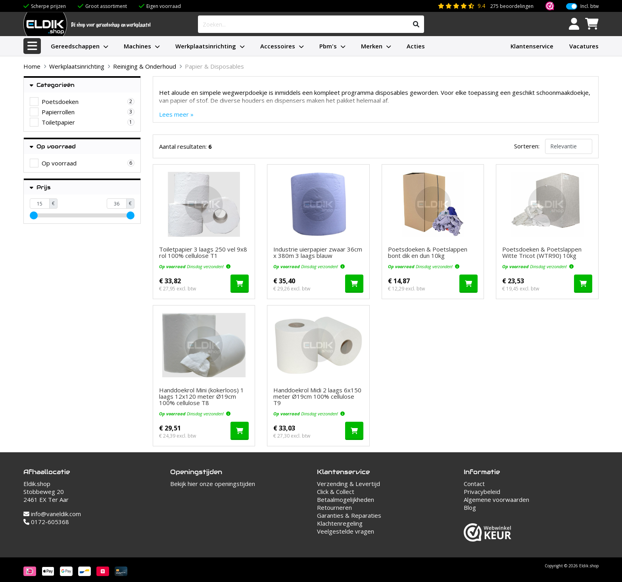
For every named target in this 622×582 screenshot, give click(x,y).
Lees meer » (176, 114)
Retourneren (334, 507)
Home (31, 66)
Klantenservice (532, 46)
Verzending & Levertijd (348, 484)
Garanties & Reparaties (349, 515)
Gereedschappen (75, 46)
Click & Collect (335, 492)
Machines (137, 46)
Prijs (40, 187)
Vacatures (584, 46)
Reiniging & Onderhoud (144, 66)
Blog (470, 507)
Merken (371, 46)
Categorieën (52, 85)
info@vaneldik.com (52, 514)
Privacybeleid (482, 492)
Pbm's (328, 46)
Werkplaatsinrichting (205, 46)
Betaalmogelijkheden (345, 499)
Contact (474, 484)
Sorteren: (526, 146)
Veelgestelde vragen (345, 531)
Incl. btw (589, 6)
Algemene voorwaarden (496, 499)
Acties (416, 46)
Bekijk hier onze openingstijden (212, 484)
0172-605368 (46, 522)
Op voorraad (53, 146)
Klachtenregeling (340, 523)
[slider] (34, 215)
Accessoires (277, 46)
